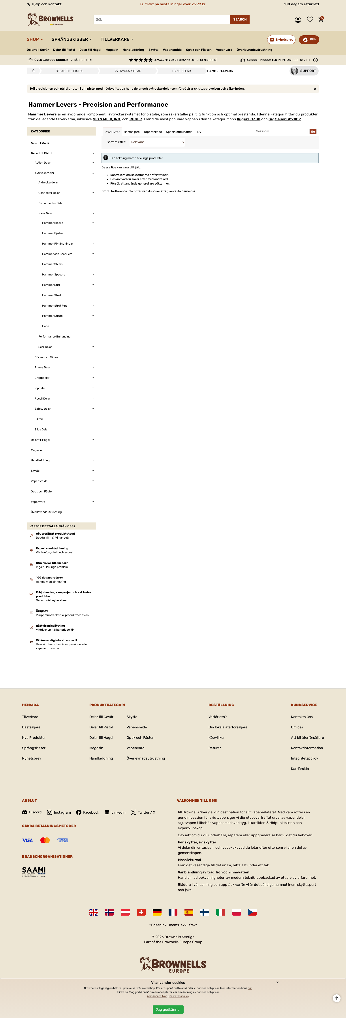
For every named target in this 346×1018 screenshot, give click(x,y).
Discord (32, 812)
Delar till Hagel (90, 50)
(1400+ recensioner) (185, 60)
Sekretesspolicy (179, 996)
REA (313, 39)
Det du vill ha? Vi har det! (52, 537)
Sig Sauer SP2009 (285, 119)
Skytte (153, 50)
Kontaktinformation (307, 748)
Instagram (59, 812)
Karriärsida (300, 769)
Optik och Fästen (199, 50)
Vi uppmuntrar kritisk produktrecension (62, 615)
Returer (215, 748)
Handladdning (133, 50)
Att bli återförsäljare (307, 737)
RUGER (136, 119)
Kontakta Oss (302, 717)
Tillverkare (115, 39)
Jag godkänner (168, 1009)
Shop (33, 39)
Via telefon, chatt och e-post (54, 552)
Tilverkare (30, 717)
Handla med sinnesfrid (51, 581)
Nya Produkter (34, 737)
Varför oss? (218, 717)
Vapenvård (224, 50)
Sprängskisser (70, 39)
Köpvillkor (217, 737)
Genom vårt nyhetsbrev (51, 600)
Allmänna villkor (157, 996)
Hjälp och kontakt (44, 4)
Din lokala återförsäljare (228, 727)
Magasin (112, 50)
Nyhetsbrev (31, 758)
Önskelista (311, 20)
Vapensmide (172, 50)
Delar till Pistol (64, 50)
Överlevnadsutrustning (254, 50)
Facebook (87, 812)
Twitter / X (143, 812)
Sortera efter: (116, 142)
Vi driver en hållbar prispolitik (55, 629)
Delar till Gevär (38, 50)
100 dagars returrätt (301, 4)
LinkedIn (115, 812)
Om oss (297, 727)
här (250, 988)
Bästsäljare (31, 727)
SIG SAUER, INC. (107, 119)
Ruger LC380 (248, 119)
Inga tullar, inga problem (52, 567)
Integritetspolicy (304, 758)
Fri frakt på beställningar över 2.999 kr (172, 4)
